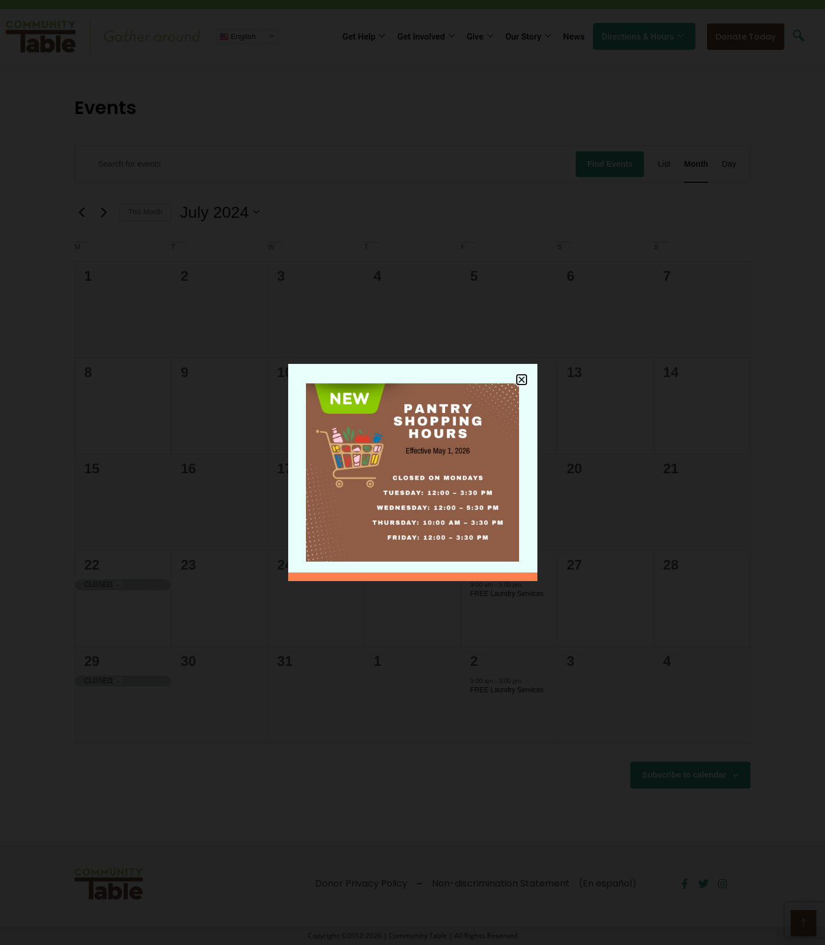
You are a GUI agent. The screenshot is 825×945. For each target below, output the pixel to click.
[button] (521, 372)
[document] (412, 472)
